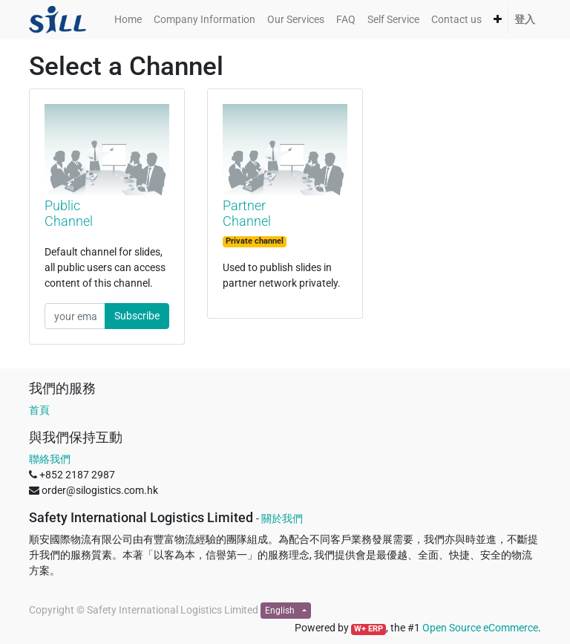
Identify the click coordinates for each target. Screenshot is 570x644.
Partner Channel (247, 213)
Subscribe (137, 316)
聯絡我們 (50, 459)
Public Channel (69, 213)
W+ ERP (368, 629)
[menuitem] (128, 19)
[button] (498, 19)
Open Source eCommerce (480, 628)
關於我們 (282, 518)
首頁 (39, 410)
